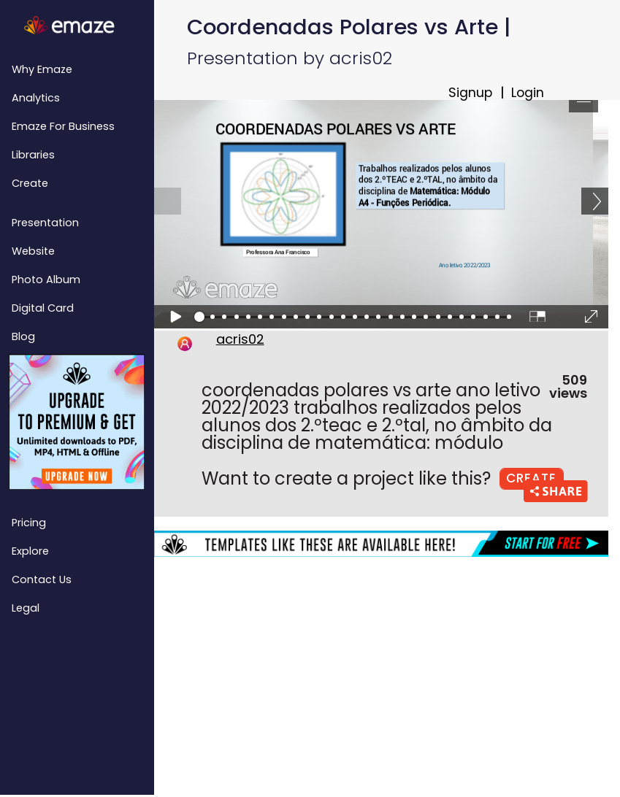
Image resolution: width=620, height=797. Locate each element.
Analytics (36, 98)
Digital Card (43, 308)
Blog (23, 336)
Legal (25, 608)
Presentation (45, 222)
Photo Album (46, 279)
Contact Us (42, 579)
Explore (30, 551)
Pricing (29, 522)
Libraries (33, 154)
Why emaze (42, 69)
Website (33, 251)
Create (30, 183)
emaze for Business (63, 126)
